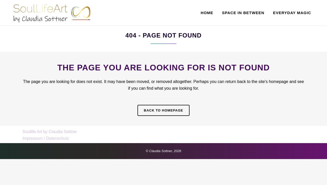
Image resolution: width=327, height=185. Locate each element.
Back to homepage (163, 110)
